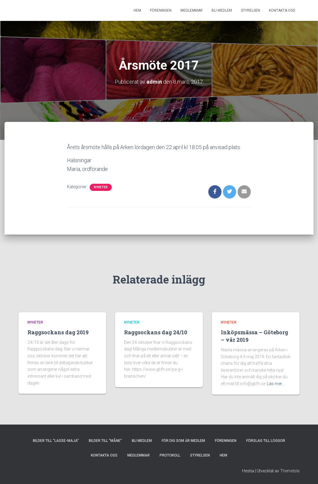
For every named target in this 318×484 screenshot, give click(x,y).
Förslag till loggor (265, 441)
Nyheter (101, 187)
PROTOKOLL (170, 455)
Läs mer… (276, 383)
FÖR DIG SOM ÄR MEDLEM (183, 441)
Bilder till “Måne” (105, 441)
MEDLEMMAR (192, 10)
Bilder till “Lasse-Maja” (56, 441)
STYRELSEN (250, 10)
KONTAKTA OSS (282, 10)
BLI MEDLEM (222, 10)
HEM (137, 10)
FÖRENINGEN (161, 10)
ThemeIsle (289, 470)
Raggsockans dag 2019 (57, 332)
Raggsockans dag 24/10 (155, 332)
